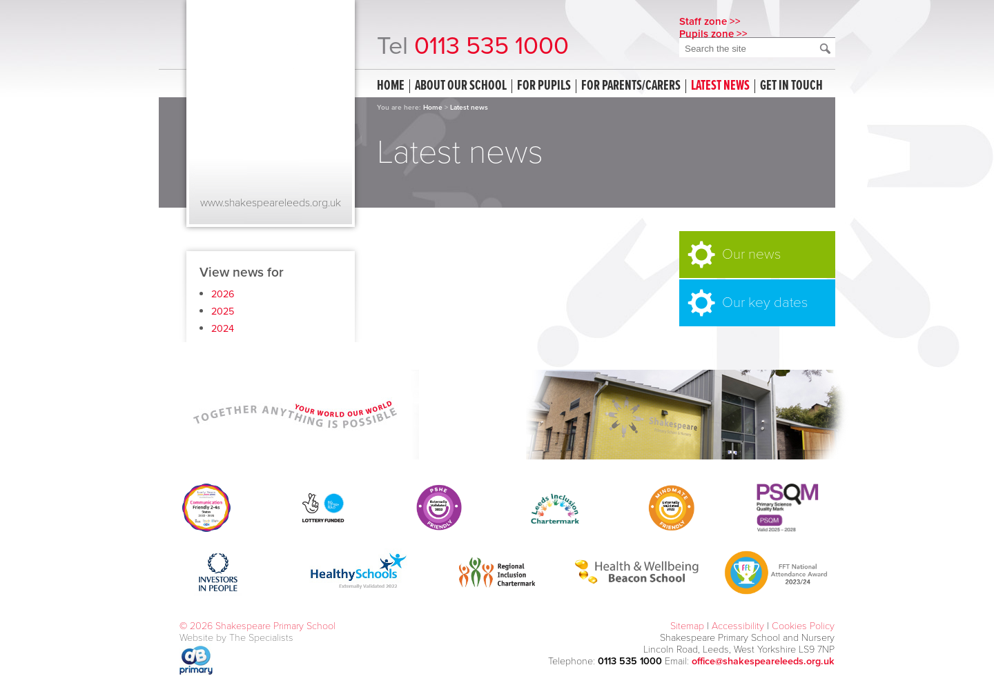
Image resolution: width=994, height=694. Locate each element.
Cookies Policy (803, 626)
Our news (751, 254)
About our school (461, 86)
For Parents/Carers (631, 86)
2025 (222, 311)
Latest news (720, 86)
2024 (222, 329)
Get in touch (791, 86)
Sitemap (687, 626)
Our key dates (765, 302)
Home (391, 86)
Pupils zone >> (713, 34)
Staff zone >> (710, 21)
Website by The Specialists (236, 638)
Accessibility (738, 626)
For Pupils (544, 86)
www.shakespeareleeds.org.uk (270, 203)
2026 (223, 294)
